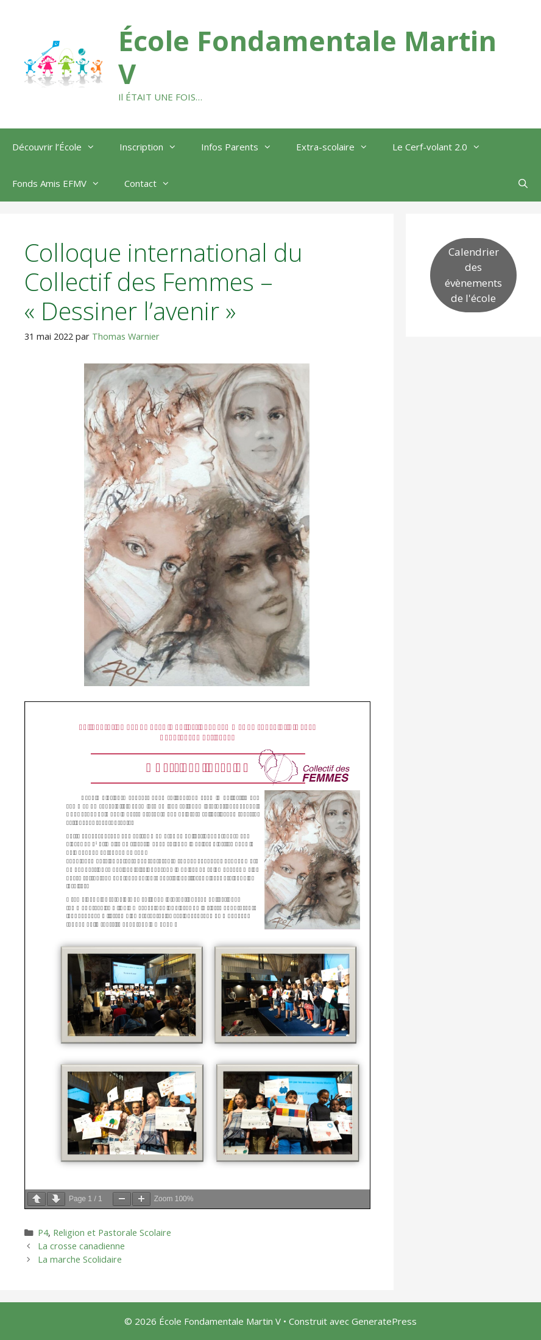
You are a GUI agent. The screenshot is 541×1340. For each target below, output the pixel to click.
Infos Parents (242, 146)
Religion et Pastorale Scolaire (112, 1232)
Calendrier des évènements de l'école (473, 275)
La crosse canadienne (81, 1246)
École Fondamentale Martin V (307, 57)
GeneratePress (384, 1321)
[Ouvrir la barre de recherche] (523, 183)
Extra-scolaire (338, 146)
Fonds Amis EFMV (62, 183)
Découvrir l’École (59, 146)
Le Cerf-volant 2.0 (442, 146)
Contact (153, 183)
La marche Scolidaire (80, 1259)
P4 (43, 1232)
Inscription (154, 146)
